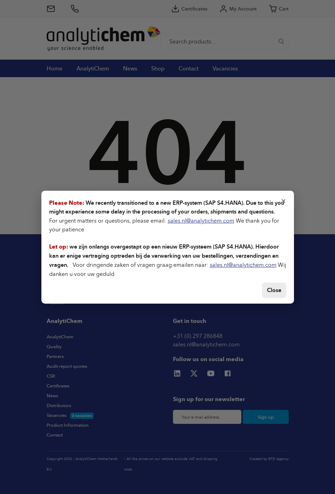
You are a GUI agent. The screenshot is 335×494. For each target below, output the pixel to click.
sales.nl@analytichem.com (201, 220)
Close (274, 290)
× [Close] (283, 200)
